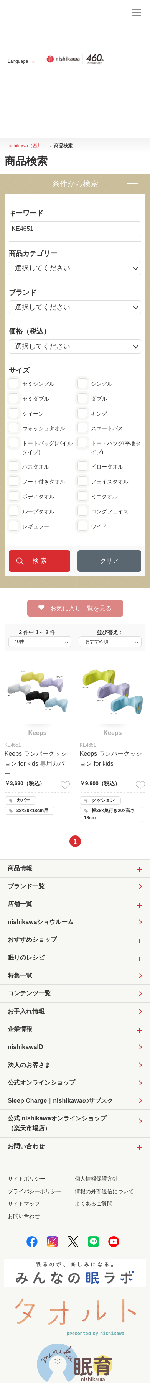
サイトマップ (24, 1203)
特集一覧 (20, 975)
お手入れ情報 (26, 1011)
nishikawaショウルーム (41, 922)
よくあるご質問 (93, 1203)
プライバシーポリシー (34, 1191)
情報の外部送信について (104, 1191)
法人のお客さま (29, 1065)
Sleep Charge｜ (60, 1101)
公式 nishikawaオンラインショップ (57, 1124)
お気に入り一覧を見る (75, 608)
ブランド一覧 (26, 886)
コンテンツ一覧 (29, 993)
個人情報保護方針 (96, 1179)
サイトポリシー (26, 1179)
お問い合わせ (24, 1216)
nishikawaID (25, 1047)
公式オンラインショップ (41, 1082)
